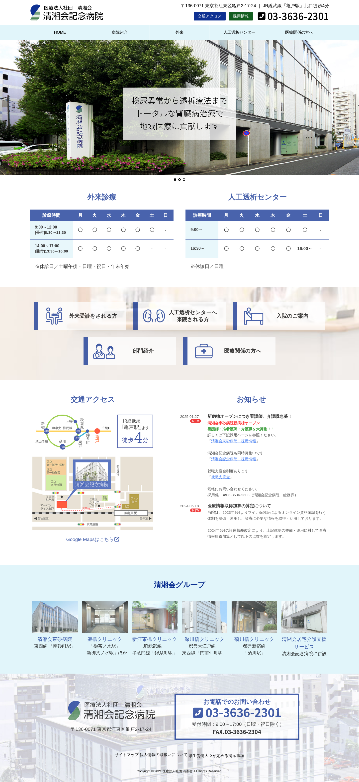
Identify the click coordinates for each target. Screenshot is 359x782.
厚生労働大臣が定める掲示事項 (230, 754)
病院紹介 (120, 32)
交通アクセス (210, 16)
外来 (179, 32)
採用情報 (241, 16)
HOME (60, 32)
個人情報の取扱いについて (161, 754)
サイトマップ (110, 754)
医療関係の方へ (299, 32)
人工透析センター (239, 32)
